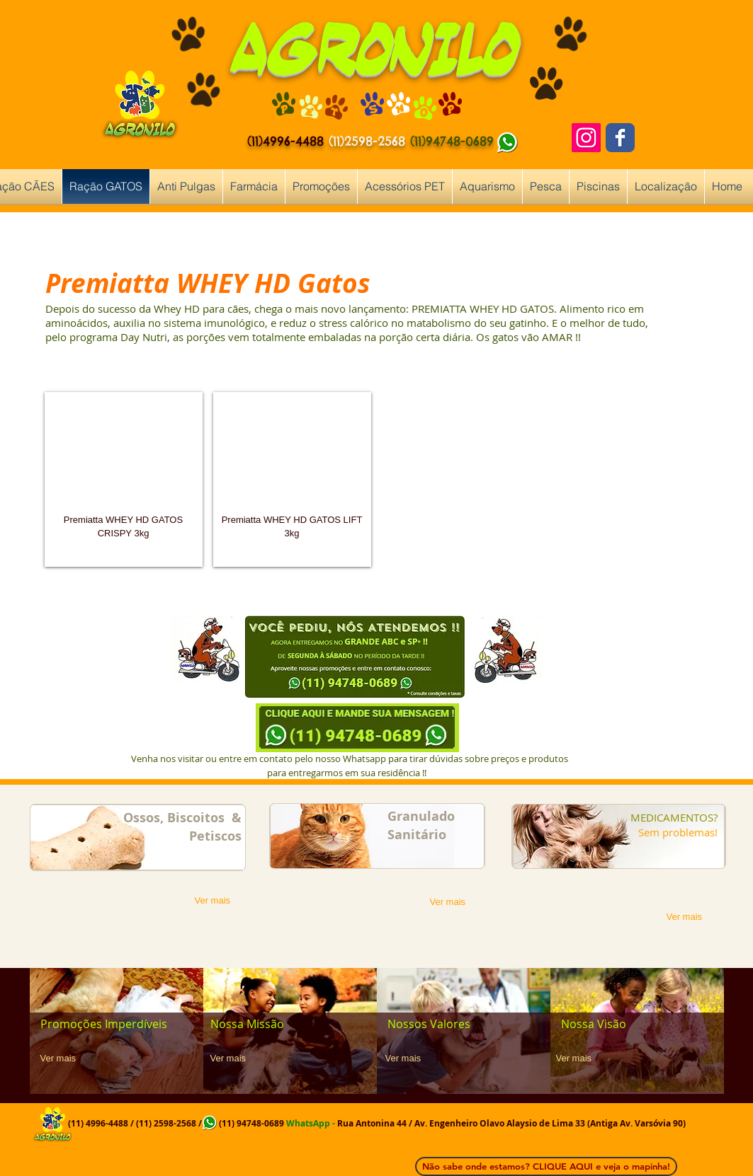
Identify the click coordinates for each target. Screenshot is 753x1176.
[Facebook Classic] (620, 137)
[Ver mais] (218, 901)
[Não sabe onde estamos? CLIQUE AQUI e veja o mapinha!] (546, 1166)
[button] (124, 479)
